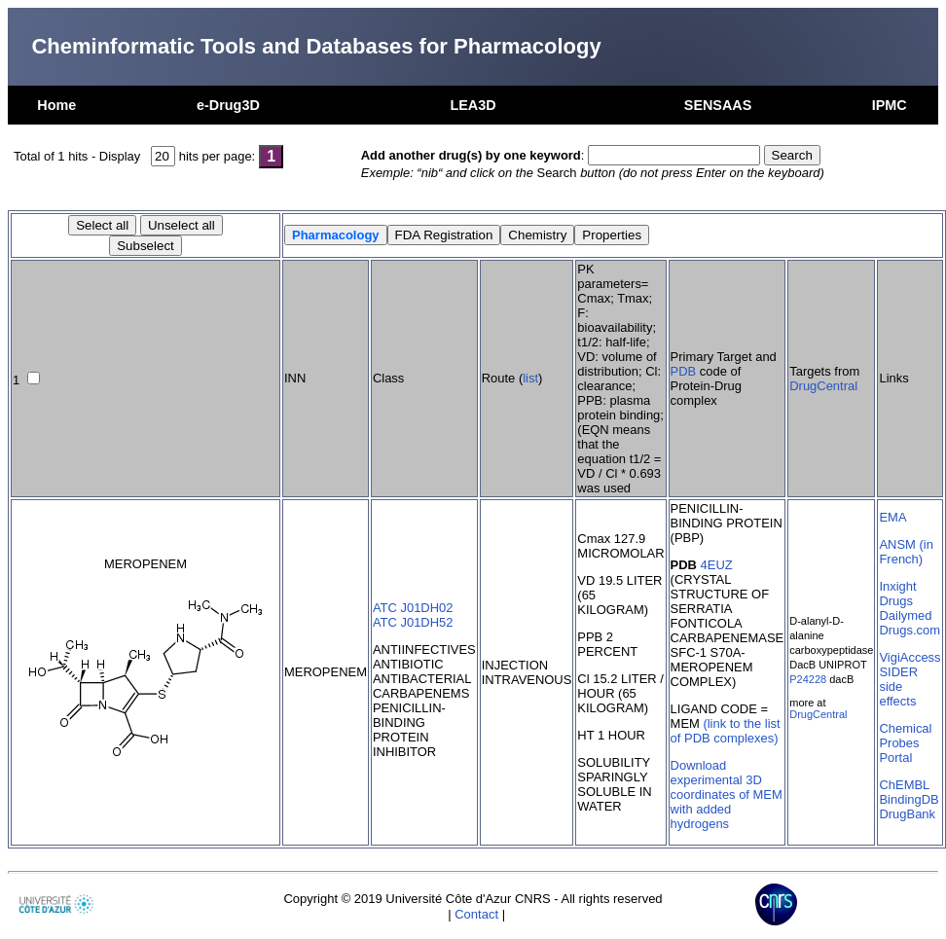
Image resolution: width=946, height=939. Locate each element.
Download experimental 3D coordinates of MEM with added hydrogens (726, 794)
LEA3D (472, 105)
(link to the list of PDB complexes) (726, 730)
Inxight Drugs (897, 593)
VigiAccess (909, 657)
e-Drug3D (228, 105)
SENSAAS (718, 105)
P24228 (807, 679)
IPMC (889, 105)
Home (56, 105)
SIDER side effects (898, 686)
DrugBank (907, 814)
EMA (892, 517)
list (530, 378)
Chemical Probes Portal (905, 743)
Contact (476, 914)
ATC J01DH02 (413, 607)
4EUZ (717, 565)
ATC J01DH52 (413, 622)
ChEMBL (904, 784)
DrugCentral (823, 386)
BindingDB (908, 799)
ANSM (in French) (905, 551)
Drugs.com (909, 630)
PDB (684, 371)
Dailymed (905, 615)
